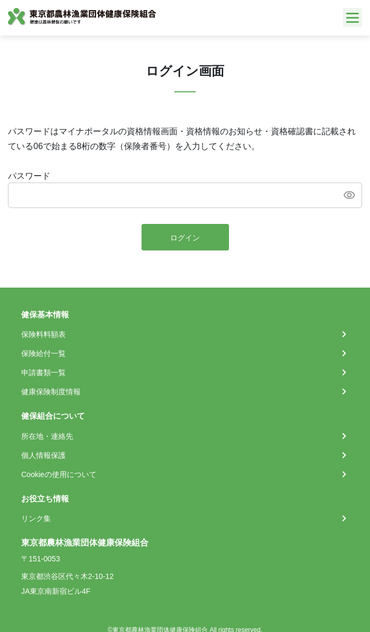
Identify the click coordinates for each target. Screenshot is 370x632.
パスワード (29, 175)
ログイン (185, 237)
